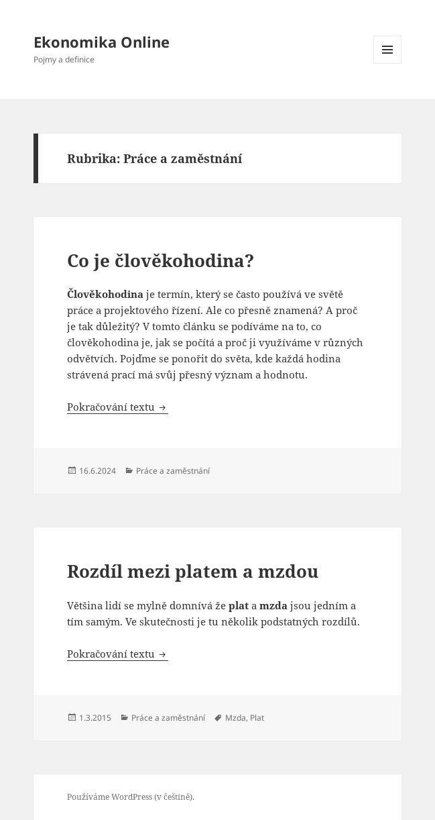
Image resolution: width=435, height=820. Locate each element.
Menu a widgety (387, 63)
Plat (257, 717)
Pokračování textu (117, 406)
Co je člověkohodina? (160, 260)
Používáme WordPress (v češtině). (130, 797)
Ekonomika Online (102, 42)
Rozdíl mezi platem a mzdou (192, 571)
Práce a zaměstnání (173, 470)
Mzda (235, 717)
